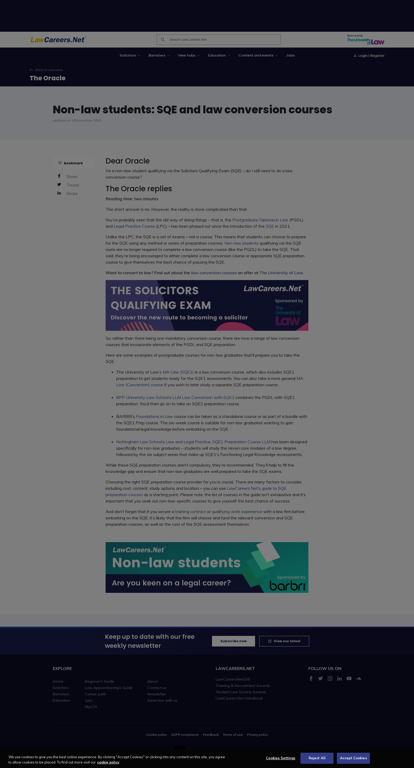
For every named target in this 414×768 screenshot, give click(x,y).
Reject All (317, 762)
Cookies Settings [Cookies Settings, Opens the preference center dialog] (280, 762)
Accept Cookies (353, 762)
